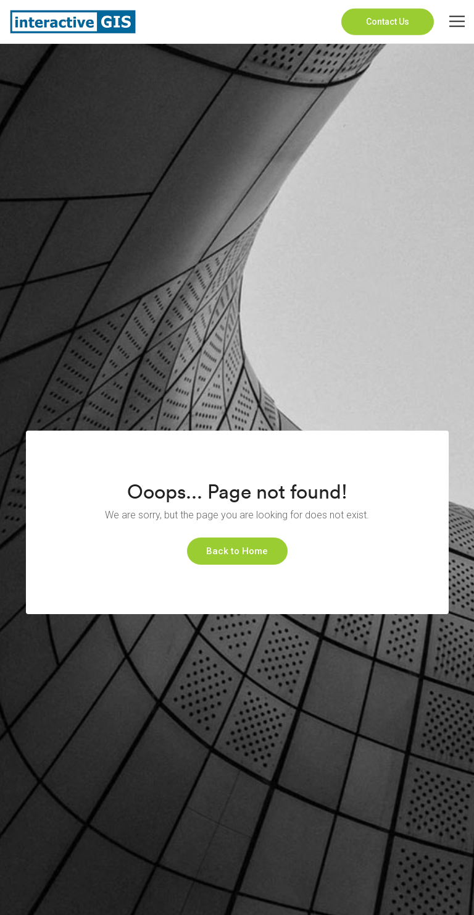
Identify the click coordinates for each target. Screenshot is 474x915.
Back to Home (237, 551)
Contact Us (387, 22)
